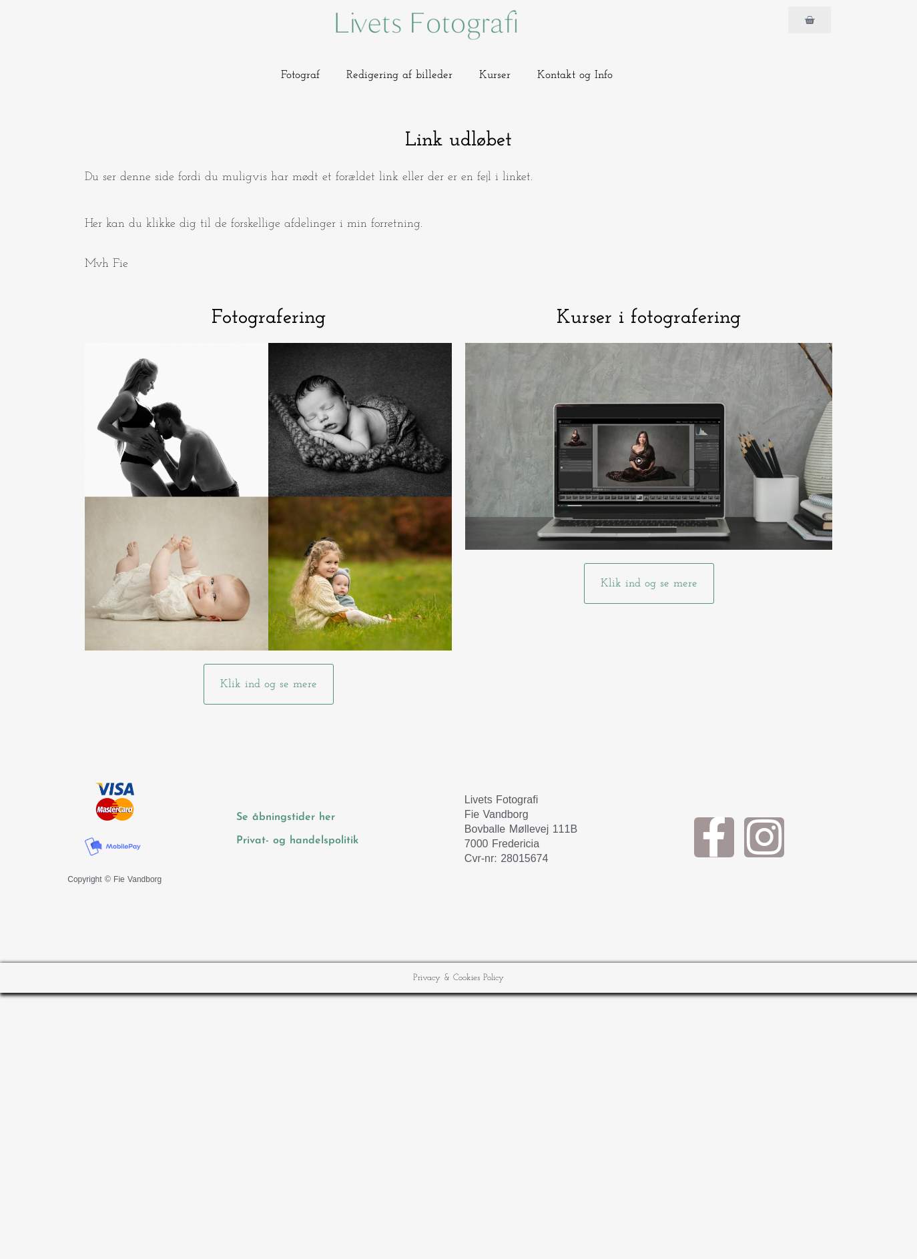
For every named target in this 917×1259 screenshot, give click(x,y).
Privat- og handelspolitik (297, 840)
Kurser (495, 75)
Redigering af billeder (399, 75)
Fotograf (300, 75)
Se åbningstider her (287, 817)
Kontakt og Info (575, 75)
